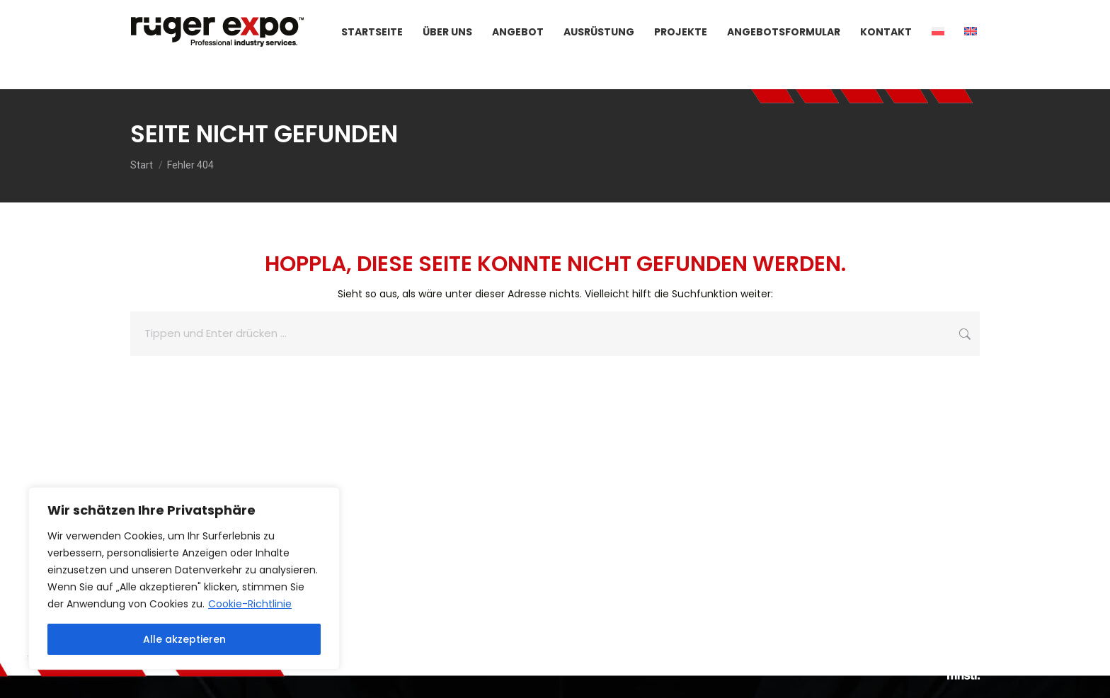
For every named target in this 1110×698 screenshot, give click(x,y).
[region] (184, 578)
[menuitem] (938, 57)
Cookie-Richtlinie (250, 604)
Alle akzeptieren (184, 639)
